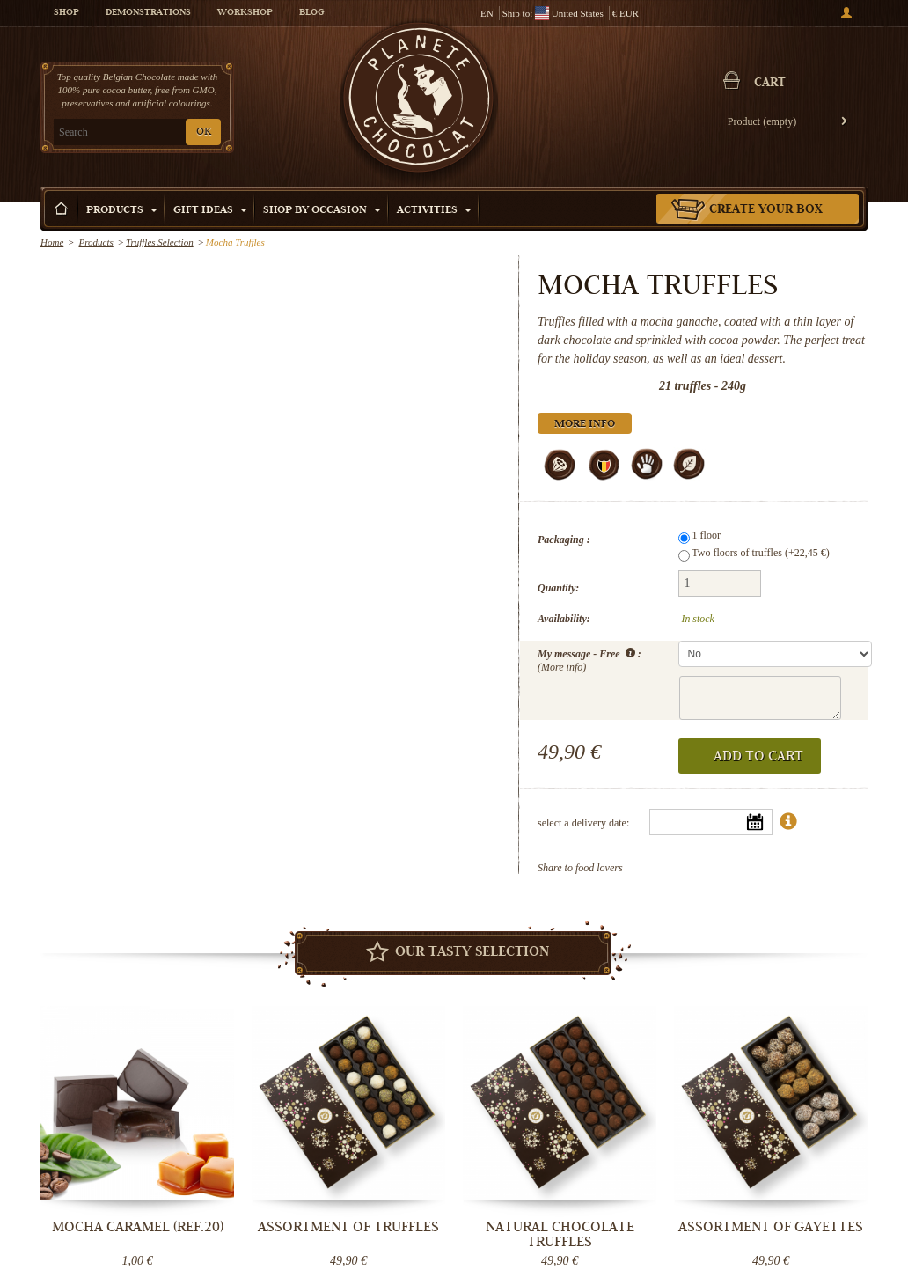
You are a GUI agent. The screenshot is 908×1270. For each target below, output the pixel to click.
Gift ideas (210, 211)
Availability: (564, 619)
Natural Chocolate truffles (560, 1234)
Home (51, 242)
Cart (770, 83)
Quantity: (558, 588)
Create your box (766, 210)
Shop (66, 13)
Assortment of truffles (348, 1227)
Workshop (245, 13)
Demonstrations (148, 13)
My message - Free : (589, 659)
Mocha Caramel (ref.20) (137, 1227)
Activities (434, 211)
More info (584, 424)
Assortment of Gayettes (770, 1227)
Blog (311, 13)
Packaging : (564, 539)
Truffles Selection (160, 242)
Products (121, 211)
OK (203, 132)
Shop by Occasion (322, 211)
